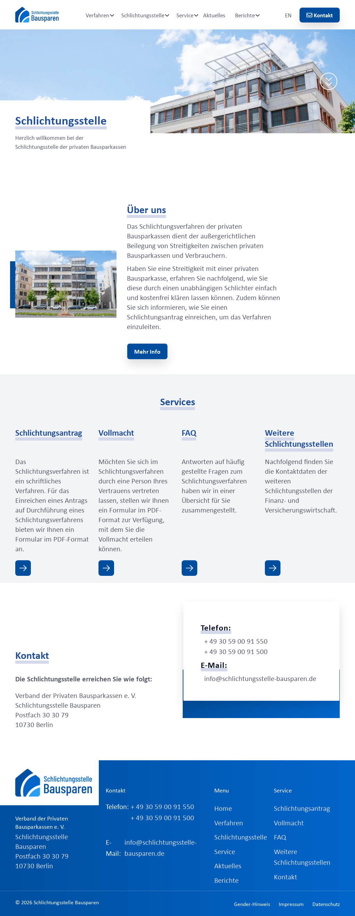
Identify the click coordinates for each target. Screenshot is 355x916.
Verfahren (97, 15)
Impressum (291, 904)
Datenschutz (326, 904)
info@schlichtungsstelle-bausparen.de (260, 678)
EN (288, 15)
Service (184, 15)
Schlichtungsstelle (142, 15)
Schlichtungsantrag (302, 808)
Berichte (245, 15)
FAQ (280, 837)
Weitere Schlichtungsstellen (302, 857)
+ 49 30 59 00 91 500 (236, 651)
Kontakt (319, 15)
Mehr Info (147, 351)
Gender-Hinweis (252, 904)
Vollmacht (289, 822)
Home (223, 808)
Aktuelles (214, 15)
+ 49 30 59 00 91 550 (236, 641)
